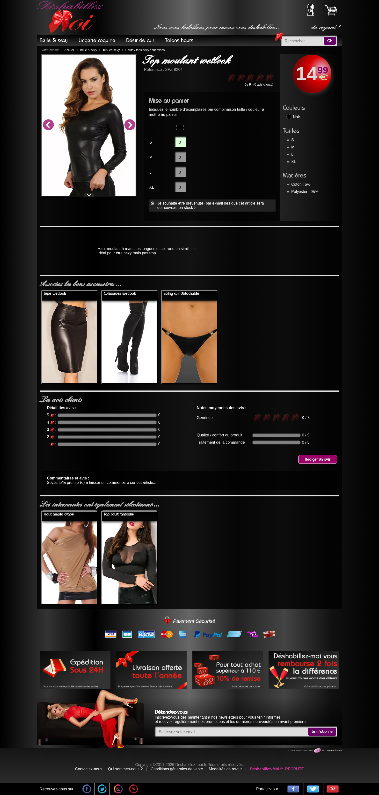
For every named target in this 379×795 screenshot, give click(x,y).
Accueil (69, 50)
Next (129, 125)
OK (329, 41)
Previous (48, 125)
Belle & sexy (88, 50)
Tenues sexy (111, 50)
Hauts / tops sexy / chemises (145, 50)
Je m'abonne (322, 731)
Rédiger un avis (317, 459)
